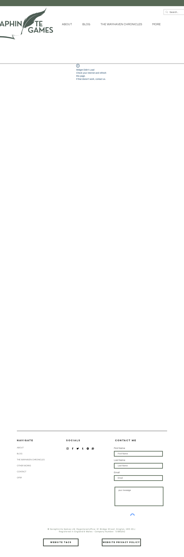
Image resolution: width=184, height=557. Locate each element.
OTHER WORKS (24, 465)
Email (117, 472)
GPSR (19, 477)
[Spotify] (87, 448)
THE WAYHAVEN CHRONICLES (31, 459)
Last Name (119, 460)
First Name (119, 448)
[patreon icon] (92, 448)
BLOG (19, 453)
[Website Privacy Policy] (121, 542)
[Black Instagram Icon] (67, 448)
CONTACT (21, 471)
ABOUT (20, 447)
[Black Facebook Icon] (72, 448)
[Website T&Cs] (61, 542)
